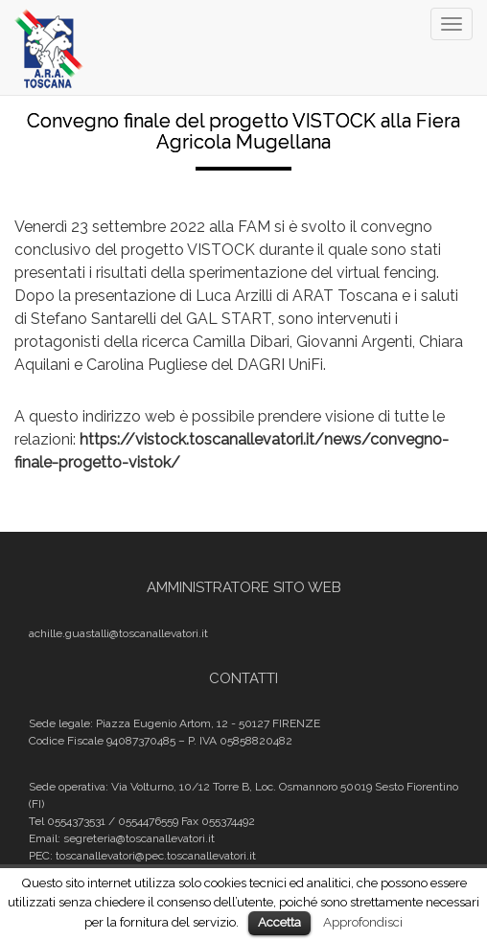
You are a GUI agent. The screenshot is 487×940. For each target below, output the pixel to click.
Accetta (279, 922)
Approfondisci (363, 921)
